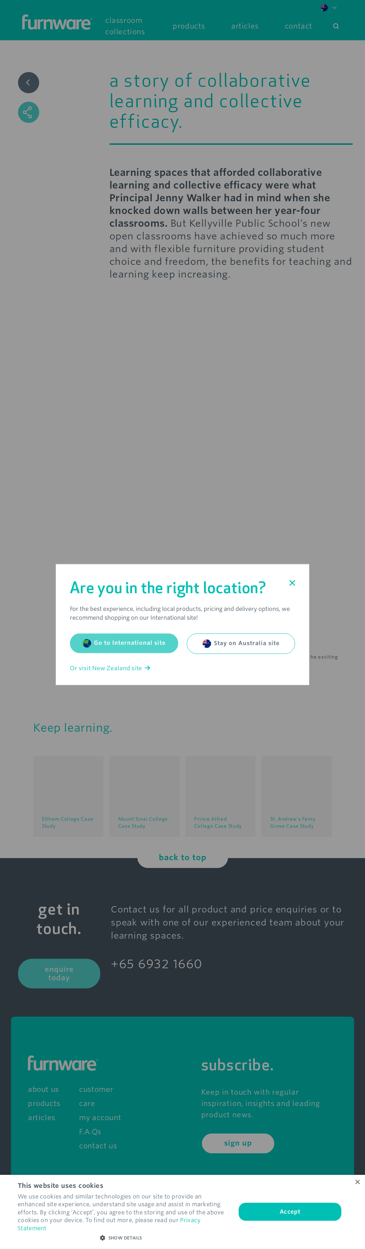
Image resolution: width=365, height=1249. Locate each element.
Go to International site (124, 643)
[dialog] (182, 1212)
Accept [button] (290, 1211)
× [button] (357, 1182)
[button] (124, 1238)
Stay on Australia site (241, 643)
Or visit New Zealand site (110, 668)
